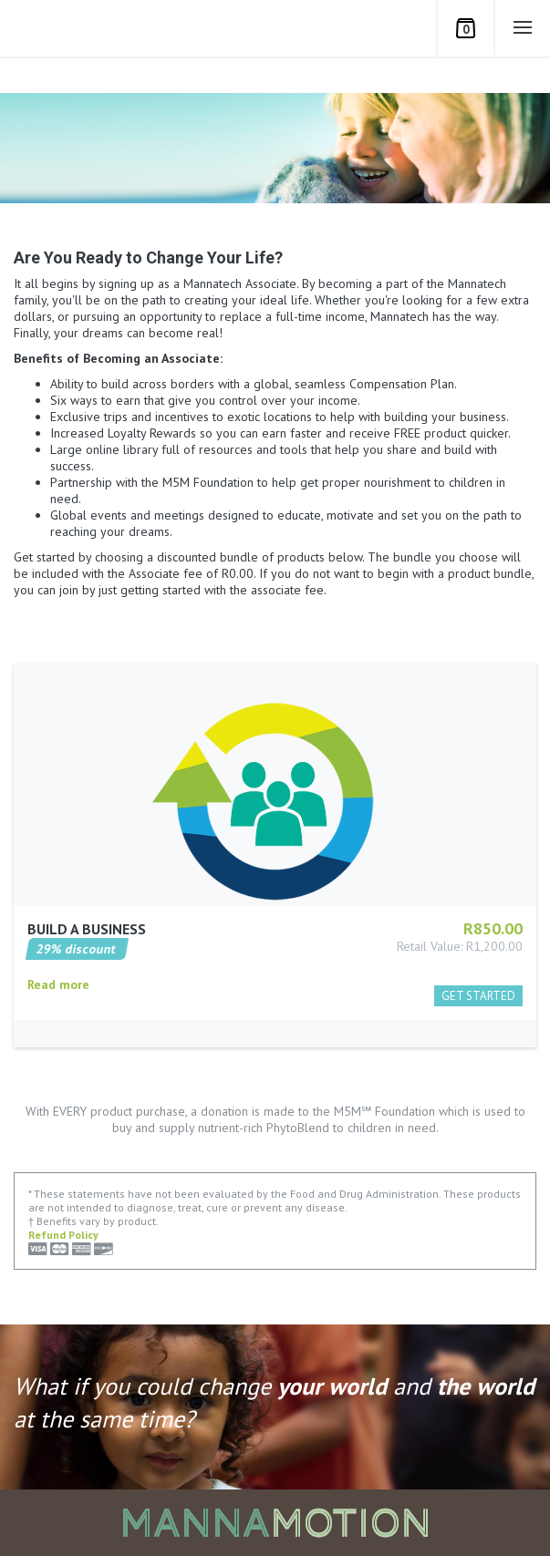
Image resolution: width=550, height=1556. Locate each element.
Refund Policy (63, 1235)
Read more (58, 1012)
